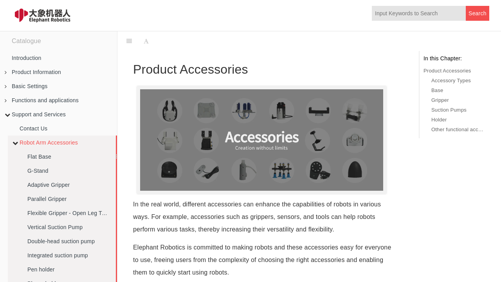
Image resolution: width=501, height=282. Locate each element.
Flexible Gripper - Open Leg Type (69, 213)
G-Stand (38, 171)
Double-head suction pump (61, 241)
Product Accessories (447, 71)
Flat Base (39, 157)
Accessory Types (451, 80)
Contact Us (33, 128)
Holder (439, 120)
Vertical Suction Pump (55, 227)
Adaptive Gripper (48, 185)
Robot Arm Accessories (45, 142)
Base (437, 90)
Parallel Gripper (47, 199)
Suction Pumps (449, 110)
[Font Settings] (146, 41)
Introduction (26, 58)
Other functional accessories (458, 129)
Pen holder (41, 269)
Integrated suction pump (57, 255)
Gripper (440, 100)
